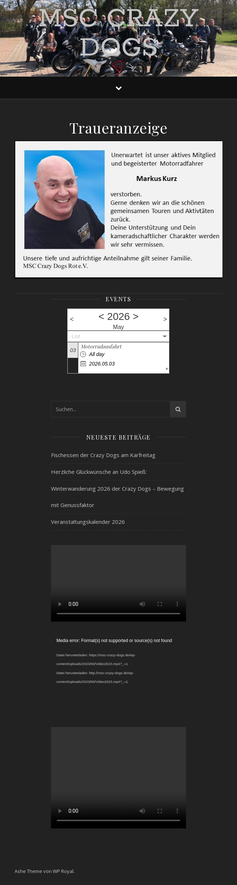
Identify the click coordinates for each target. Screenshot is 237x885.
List (75, 336)
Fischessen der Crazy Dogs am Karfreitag (103, 455)
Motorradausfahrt (100, 346)
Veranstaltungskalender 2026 (88, 521)
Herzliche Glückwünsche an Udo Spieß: (99, 471)
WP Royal (63, 871)
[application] (118, 674)
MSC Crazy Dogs (118, 34)
